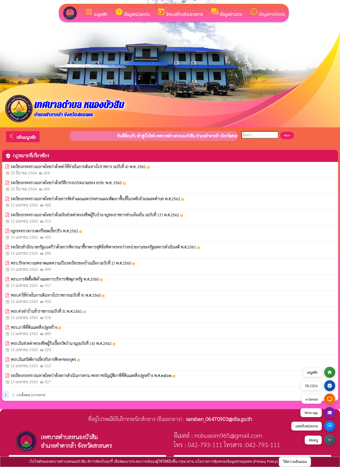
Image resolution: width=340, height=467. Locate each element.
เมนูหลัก (96, 13)
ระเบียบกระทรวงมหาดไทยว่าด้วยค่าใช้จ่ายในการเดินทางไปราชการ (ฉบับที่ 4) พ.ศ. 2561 (80, 166)
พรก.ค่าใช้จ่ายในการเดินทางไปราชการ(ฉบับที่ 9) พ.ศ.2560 (58, 295)
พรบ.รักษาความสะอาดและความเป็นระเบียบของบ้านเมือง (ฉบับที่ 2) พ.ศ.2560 (73, 263)
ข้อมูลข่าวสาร (226, 13)
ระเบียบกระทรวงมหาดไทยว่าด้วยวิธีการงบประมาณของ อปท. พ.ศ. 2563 (68, 182)
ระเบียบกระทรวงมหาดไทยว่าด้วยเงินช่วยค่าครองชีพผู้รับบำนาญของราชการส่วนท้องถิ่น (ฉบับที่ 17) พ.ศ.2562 (97, 214)
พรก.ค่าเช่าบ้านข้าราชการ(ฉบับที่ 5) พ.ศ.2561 (48, 311)
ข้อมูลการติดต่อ (267, 13)
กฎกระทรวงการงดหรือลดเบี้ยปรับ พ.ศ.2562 (47, 230)
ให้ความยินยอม (295, 462)
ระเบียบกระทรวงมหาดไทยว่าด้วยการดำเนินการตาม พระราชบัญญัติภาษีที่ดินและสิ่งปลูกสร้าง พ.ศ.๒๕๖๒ (93, 375)
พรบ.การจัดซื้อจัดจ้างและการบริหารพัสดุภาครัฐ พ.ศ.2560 (57, 279)
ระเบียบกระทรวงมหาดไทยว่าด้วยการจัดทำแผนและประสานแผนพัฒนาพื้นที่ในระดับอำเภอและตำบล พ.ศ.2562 (98, 198)
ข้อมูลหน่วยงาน (132, 13)
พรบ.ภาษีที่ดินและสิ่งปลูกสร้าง (36, 327)
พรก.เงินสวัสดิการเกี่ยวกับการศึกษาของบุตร (45, 359)
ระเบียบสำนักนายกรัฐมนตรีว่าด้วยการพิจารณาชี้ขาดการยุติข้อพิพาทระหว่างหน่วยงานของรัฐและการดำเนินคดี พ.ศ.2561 (105, 246)
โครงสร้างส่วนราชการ (180, 13)
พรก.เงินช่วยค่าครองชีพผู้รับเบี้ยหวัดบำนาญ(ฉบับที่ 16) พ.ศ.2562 (63, 343)
